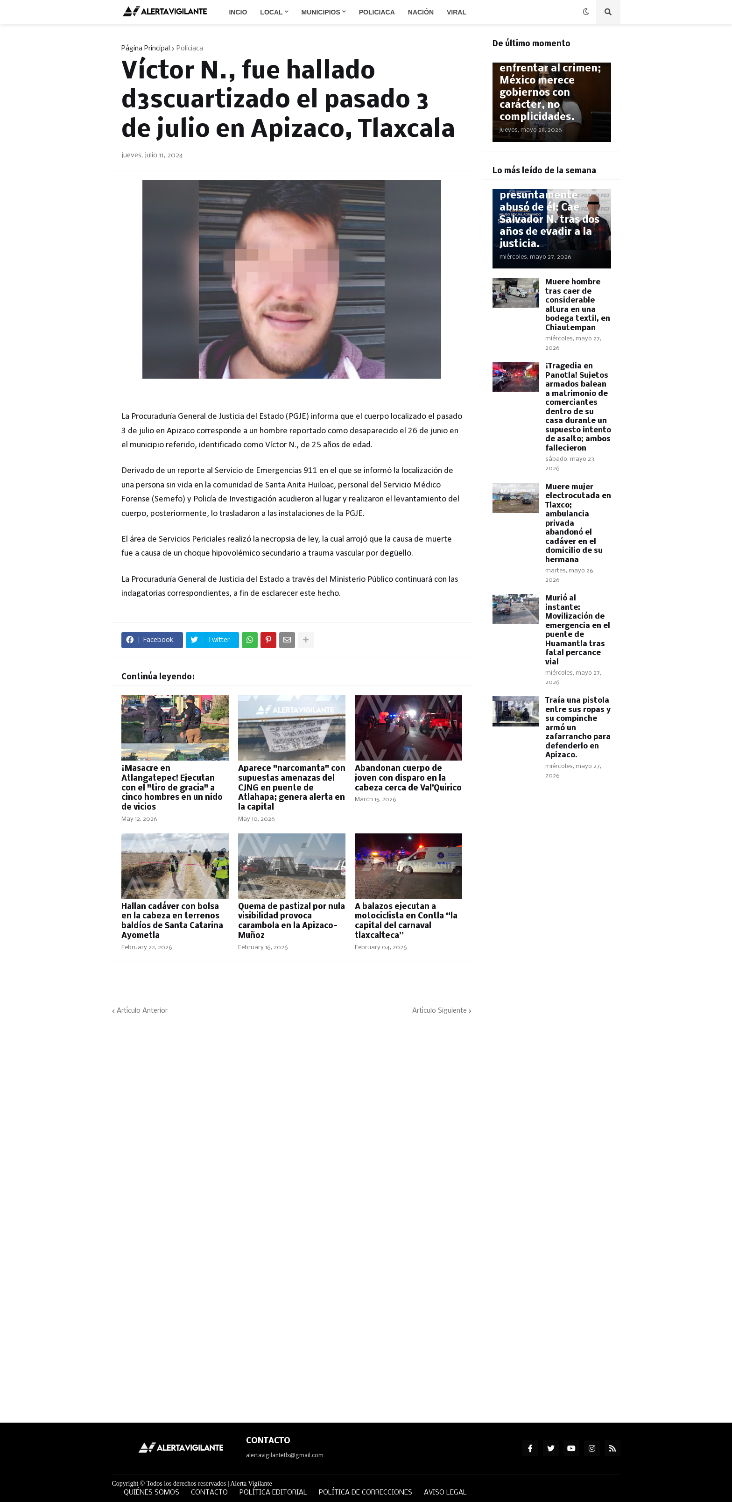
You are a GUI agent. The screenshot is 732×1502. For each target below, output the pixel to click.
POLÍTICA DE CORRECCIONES (365, 1492)
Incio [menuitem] (238, 12)
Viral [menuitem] (456, 12)
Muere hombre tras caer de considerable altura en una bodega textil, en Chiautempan (577, 305)
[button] (586, 12)
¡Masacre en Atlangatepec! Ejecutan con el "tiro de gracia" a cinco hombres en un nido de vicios (172, 788)
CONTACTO (209, 1492)
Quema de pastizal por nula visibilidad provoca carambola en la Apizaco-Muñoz (291, 921)
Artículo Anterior (142, 1011)
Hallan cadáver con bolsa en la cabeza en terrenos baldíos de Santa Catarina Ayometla (172, 921)
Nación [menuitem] (421, 12)
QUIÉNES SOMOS (151, 1492)
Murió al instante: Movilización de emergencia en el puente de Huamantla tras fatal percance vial (577, 630)
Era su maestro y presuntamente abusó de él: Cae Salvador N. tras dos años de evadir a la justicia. (549, 214)
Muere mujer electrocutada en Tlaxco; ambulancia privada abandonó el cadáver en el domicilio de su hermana (578, 523)
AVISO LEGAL (445, 1492)
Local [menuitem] (271, 12)
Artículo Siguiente (439, 1011)
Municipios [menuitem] (321, 12)
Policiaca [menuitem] (377, 12)
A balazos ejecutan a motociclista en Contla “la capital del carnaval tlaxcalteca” (406, 921)
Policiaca (189, 48)
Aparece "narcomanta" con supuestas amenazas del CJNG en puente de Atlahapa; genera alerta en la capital (291, 788)
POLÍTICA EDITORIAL (273, 1492)
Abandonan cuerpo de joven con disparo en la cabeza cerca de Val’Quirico (408, 778)
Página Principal (145, 48)
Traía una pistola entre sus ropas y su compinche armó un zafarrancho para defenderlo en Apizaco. (578, 728)
